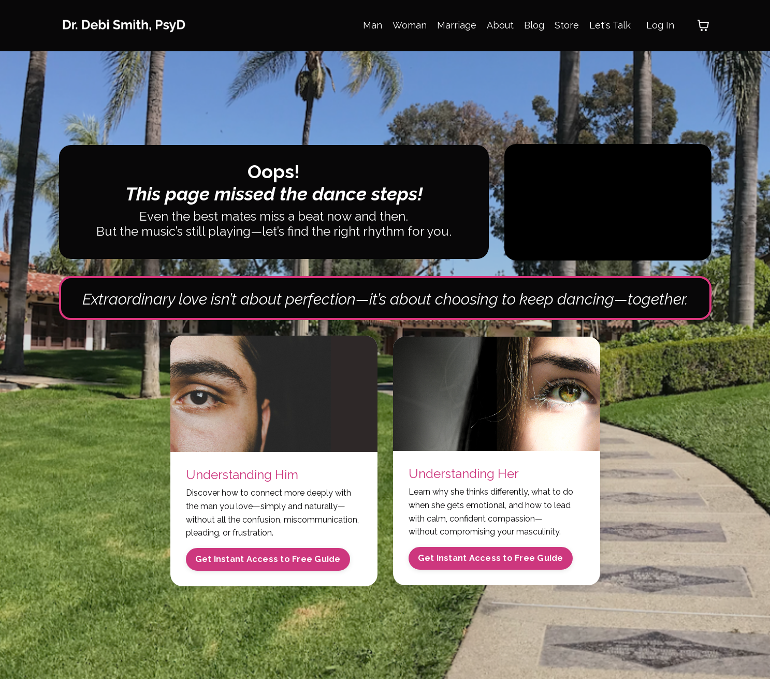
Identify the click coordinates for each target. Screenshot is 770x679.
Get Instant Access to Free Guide (268, 559)
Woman (410, 25)
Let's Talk (610, 25)
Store (567, 25)
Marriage (456, 25)
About (500, 25)
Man (372, 25)
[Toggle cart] (703, 25)
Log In (660, 25)
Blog (534, 25)
